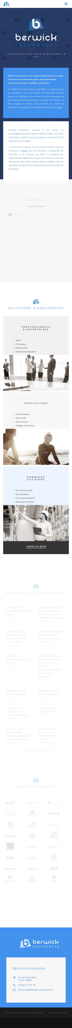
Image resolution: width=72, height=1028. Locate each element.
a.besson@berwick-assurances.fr (35, 989)
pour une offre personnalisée (36, 547)
